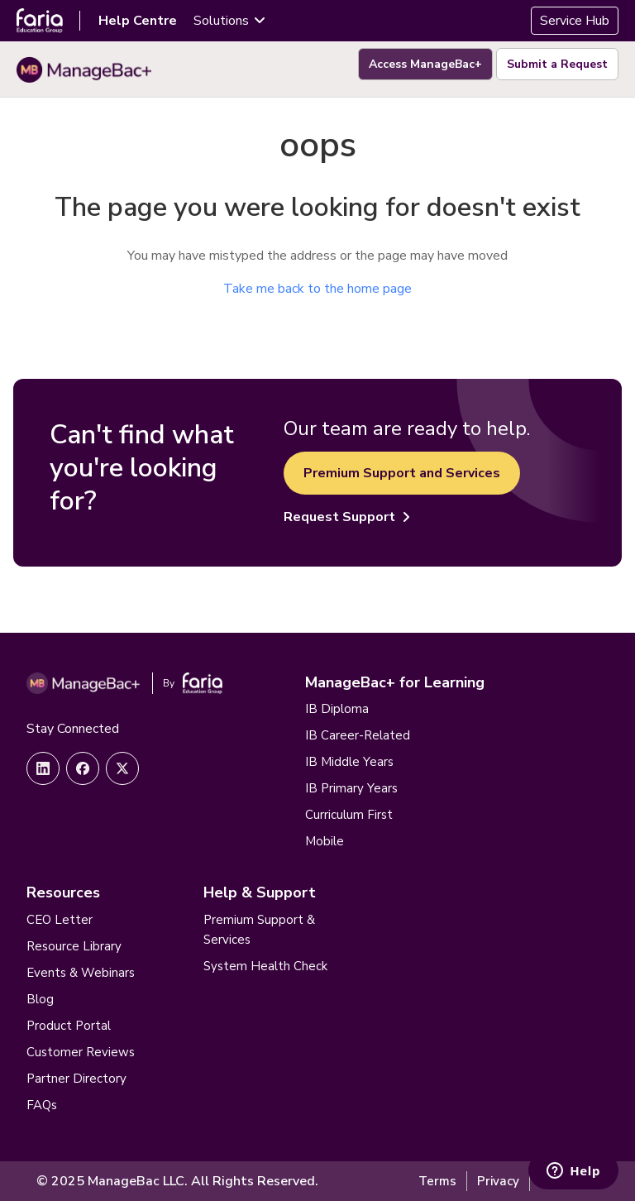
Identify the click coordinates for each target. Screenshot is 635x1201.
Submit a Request (557, 64)
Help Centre (137, 21)
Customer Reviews (80, 1052)
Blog (40, 999)
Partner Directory (76, 1078)
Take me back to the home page (317, 289)
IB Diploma (337, 709)
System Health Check (265, 966)
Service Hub (574, 21)
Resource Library (74, 946)
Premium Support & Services (259, 930)
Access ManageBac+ (425, 64)
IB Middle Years (349, 762)
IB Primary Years (351, 788)
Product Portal (68, 1025)
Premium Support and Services (401, 473)
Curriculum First (349, 814)
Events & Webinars (80, 972)
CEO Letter (59, 920)
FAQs (41, 1105)
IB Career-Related (357, 735)
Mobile (324, 841)
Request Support (347, 517)
